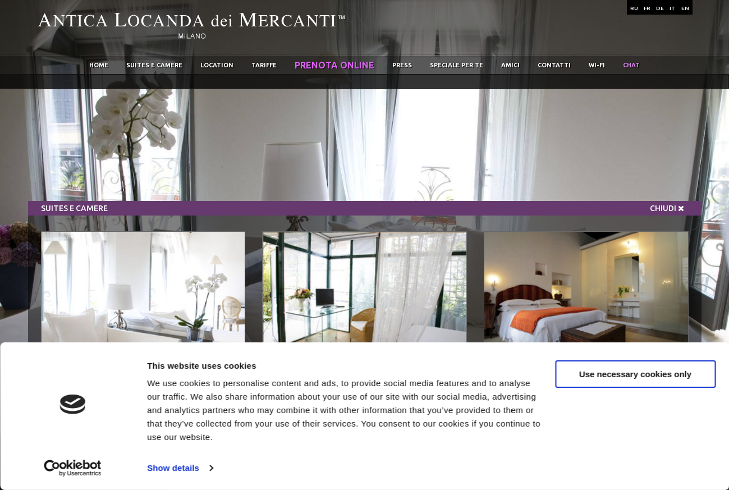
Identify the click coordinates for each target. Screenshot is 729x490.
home (98, 65)
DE (660, 8)
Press (402, 65)
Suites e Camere (154, 65)
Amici (510, 65)
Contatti (554, 65)
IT (673, 8)
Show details (173, 468)
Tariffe (264, 65)
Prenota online (334, 65)
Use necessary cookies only (635, 373)
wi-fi (597, 65)
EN (685, 8)
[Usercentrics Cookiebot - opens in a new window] (73, 468)
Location (216, 65)
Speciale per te (456, 65)
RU (634, 8)
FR (647, 8)
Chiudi (667, 208)
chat (631, 65)
